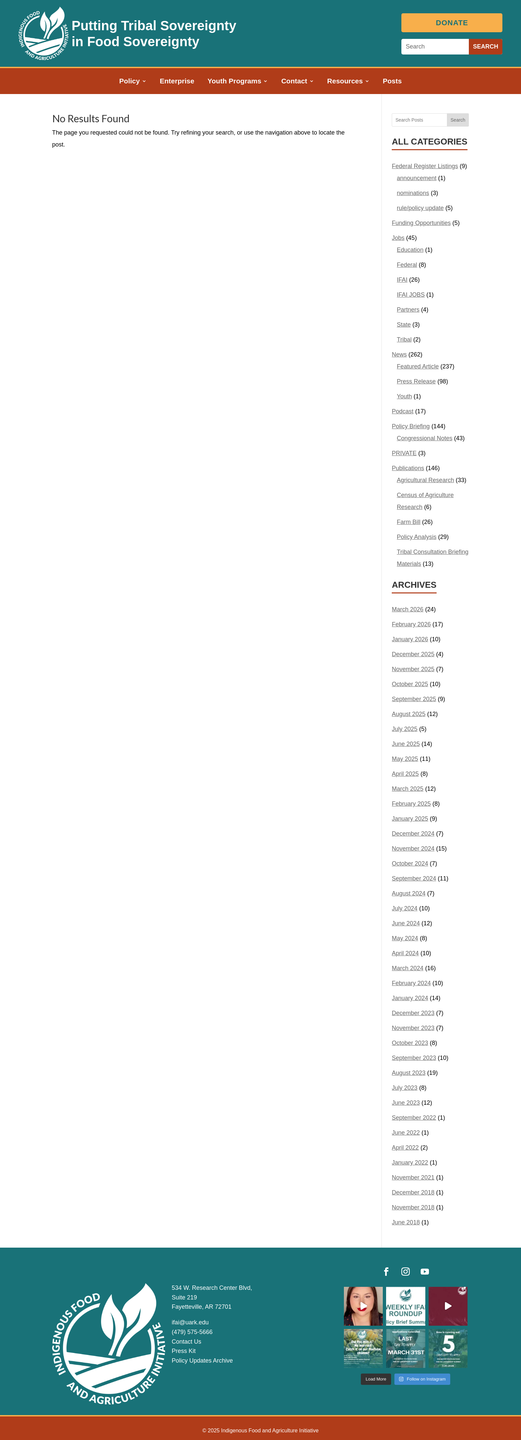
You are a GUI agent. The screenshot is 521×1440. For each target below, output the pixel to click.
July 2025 (404, 729)
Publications (408, 468)
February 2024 (411, 983)
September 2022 (414, 1117)
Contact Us (186, 1341)
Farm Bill (408, 522)
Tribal (404, 339)
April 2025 (405, 774)
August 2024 (408, 893)
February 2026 (411, 624)
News (399, 354)
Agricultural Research (425, 480)
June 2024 (406, 923)
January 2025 (410, 818)
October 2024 (410, 863)
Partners (408, 309)
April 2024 (405, 953)
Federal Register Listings (425, 166)
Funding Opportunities (421, 223)
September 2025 (414, 699)
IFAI (402, 279)
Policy (129, 82)
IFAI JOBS (411, 294)
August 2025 (408, 714)
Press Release (416, 381)
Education (410, 250)
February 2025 (411, 803)
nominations (413, 193)
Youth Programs (234, 82)
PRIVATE (404, 453)
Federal (407, 264)
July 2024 (404, 908)
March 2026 (407, 609)
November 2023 (413, 1028)
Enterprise (177, 82)
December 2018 (413, 1192)
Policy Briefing (411, 426)
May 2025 (405, 759)
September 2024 (414, 878)
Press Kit (184, 1351)
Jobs (398, 238)
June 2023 (406, 1102)
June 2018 (406, 1222)
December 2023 (413, 1013)
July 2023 (404, 1087)
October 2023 (410, 1043)
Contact (294, 82)
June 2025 (406, 744)
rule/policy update (420, 208)
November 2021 (413, 1177)
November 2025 (413, 669)
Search (458, 120)
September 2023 (414, 1058)
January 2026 (410, 639)
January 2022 (410, 1162)
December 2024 (413, 833)
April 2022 (405, 1147)
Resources (345, 82)
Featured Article (418, 366)
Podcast (402, 411)
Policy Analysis (416, 537)
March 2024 (407, 968)
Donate (454, 23)
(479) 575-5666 (192, 1332)
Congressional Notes (424, 438)
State (404, 324)
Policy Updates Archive (202, 1360)
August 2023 (408, 1073)
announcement (416, 178)
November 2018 (413, 1207)
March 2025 (407, 788)
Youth (404, 396)
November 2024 (413, 848)
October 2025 (410, 684)
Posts (392, 82)
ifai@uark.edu (190, 1322)
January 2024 (410, 998)
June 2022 (406, 1132)
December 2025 (413, 654)
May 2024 (405, 938)
